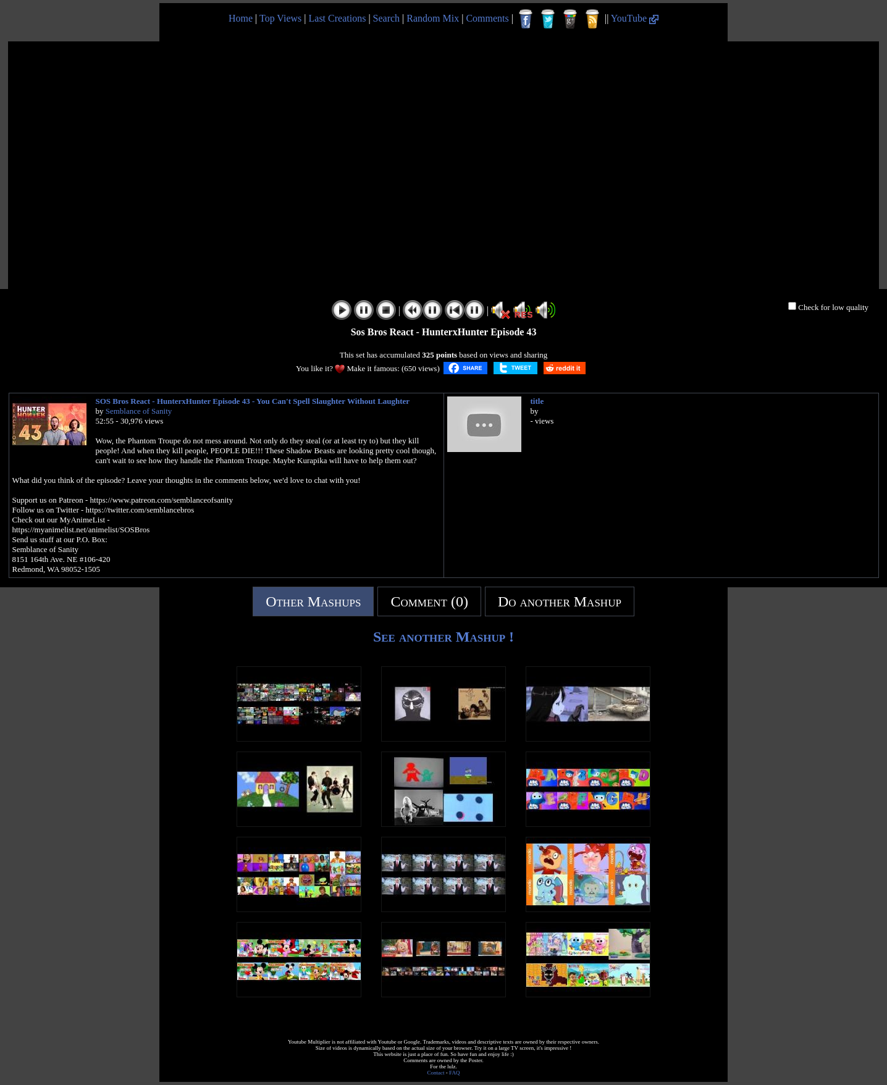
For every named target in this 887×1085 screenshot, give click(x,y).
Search (386, 18)
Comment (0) (429, 601)
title (537, 401)
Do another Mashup (559, 601)
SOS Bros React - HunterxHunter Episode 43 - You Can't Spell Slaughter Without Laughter (253, 401)
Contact (436, 1073)
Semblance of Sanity (139, 411)
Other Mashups (313, 601)
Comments (487, 18)
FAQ (454, 1073)
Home (241, 18)
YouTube (634, 18)
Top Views (280, 18)
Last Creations (337, 18)
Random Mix (432, 18)
